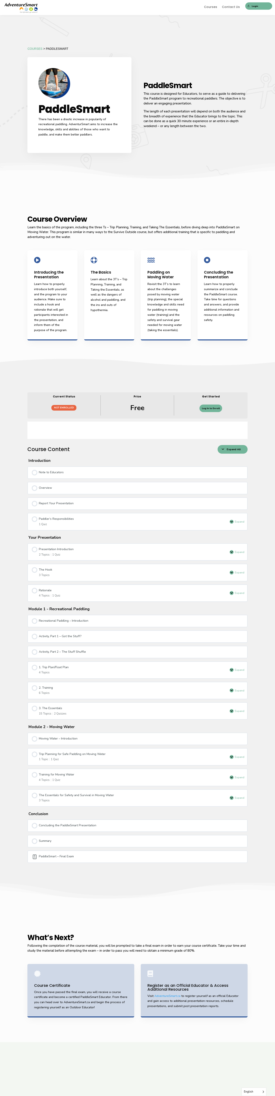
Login (253, 6)
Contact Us (231, 7)
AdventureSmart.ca (167, 996)
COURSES (34, 48)
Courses (210, 7)
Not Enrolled (64, 407)
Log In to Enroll (211, 408)
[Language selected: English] (254, 1092)
